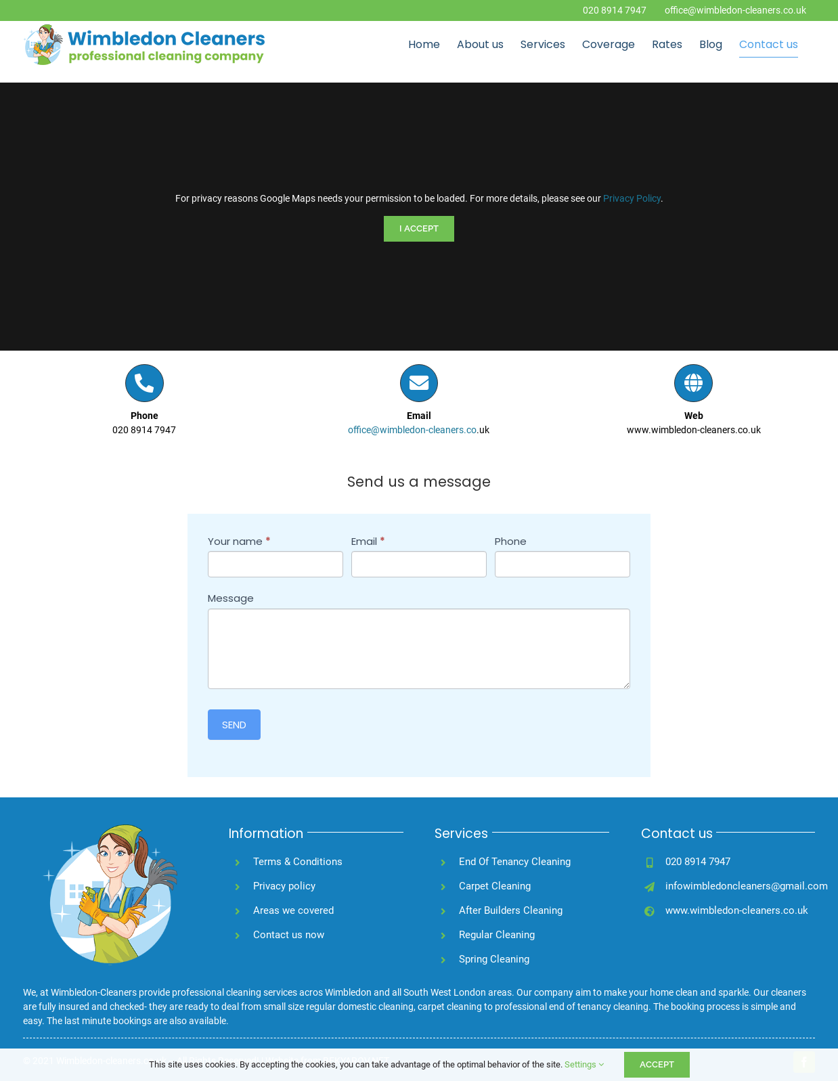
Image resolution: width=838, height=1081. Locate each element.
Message (231, 598)
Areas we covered (293, 910)
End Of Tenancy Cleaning (515, 862)
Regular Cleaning (497, 935)
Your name (239, 541)
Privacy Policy (632, 198)
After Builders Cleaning (511, 910)
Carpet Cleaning (495, 886)
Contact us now (288, 935)
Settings (584, 1064)
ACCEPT (657, 1064)
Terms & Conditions (298, 862)
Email (368, 541)
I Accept (419, 228)
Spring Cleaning (494, 959)
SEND (234, 725)
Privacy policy (284, 886)
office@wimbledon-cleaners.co (412, 429)
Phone (511, 541)
